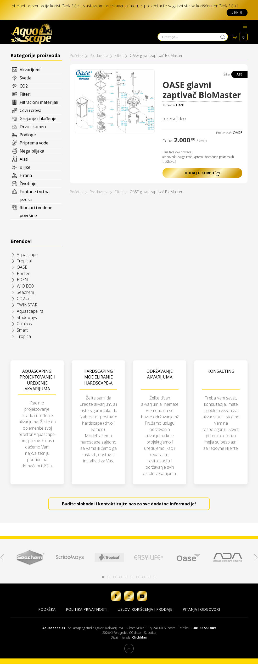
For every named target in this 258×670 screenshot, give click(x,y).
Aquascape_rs (30, 311)
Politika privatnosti (86, 609)
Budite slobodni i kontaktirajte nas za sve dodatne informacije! (129, 504)
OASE (22, 267)
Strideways (27, 317)
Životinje (28, 183)
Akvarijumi (30, 70)
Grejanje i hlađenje (38, 118)
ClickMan (139, 637)
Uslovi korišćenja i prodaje (145, 609)
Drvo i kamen (33, 126)
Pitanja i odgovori (201, 609)
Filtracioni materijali (39, 102)
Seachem (25, 292)
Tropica (24, 336)
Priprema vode (34, 143)
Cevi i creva (30, 110)
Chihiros (24, 324)
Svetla (25, 78)
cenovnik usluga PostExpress (183, 157)
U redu (237, 12)
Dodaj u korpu (202, 173)
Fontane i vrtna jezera (34, 195)
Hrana (26, 175)
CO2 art (24, 298)
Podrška (46, 609)
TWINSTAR (27, 305)
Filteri (25, 94)
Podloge (28, 135)
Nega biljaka (32, 151)
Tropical (24, 261)
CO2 (24, 86)
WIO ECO (25, 286)
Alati (24, 159)
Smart (22, 330)
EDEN (22, 280)
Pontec (23, 273)
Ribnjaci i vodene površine (36, 211)
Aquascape (27, 254)
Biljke (25, 167)
